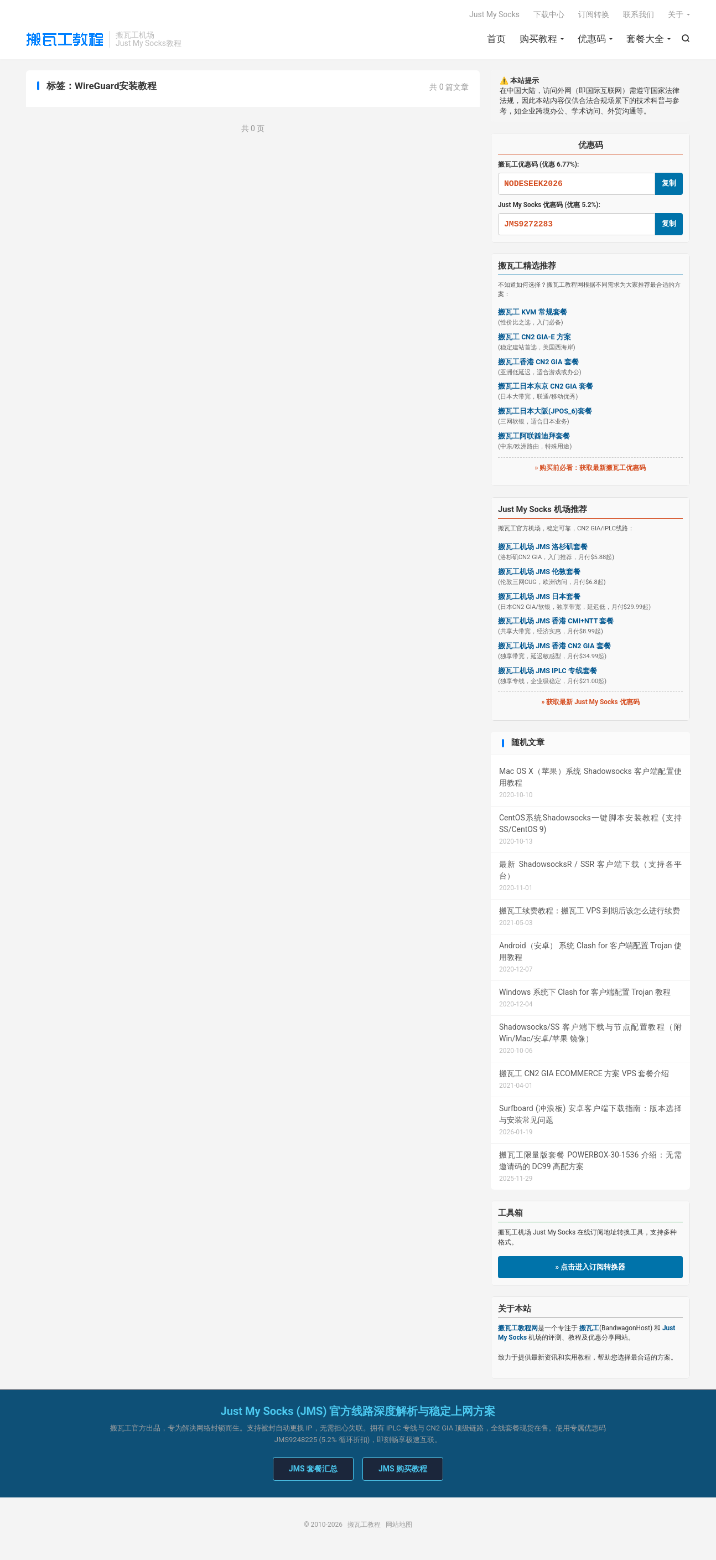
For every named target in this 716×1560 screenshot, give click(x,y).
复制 (669, 183)
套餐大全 (645, 38)
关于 (675, 14)
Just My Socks (494, 14)
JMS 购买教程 (402, 1468)
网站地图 (399, 1524)
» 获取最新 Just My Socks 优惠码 (590, 702)
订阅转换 (593, 14)
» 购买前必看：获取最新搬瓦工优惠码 (590, 468)
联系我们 (638, 14)
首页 (496, 38)
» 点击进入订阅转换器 (591, 1267)
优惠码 (592, 38)
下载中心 (548, 14)
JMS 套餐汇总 (313, 1468)
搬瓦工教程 (64, 39)
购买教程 (538, 38)
